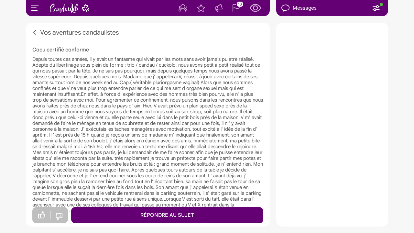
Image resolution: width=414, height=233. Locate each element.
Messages (299, 8)
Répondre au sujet (167, 215)
